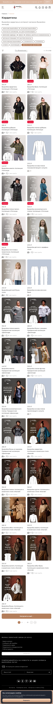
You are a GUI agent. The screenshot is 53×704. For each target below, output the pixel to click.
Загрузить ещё (26, 616)
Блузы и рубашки (9, 38)
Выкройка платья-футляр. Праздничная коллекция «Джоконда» (36, 371)
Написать (26, 653)
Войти (47, 2)
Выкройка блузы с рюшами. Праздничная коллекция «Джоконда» (37, 330)
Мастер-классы (25, 38)
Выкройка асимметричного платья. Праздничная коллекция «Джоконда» (11, 411)
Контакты (12, 687)
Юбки (21, 35)
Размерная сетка (21, 687)
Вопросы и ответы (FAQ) (36, 687)
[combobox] (23, 50)
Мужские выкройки (28, 28)
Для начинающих (28, 31)
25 (27, 622)
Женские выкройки (10, 28)
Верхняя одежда (9, 35)
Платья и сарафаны (10, 31)
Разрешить (26, 700)
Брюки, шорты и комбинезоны (37, 35)
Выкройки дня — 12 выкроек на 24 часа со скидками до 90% (23, 2)
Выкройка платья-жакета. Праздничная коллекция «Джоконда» (11, 330)
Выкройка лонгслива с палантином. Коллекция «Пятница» (10, 252)
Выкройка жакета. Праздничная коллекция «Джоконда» (11, 371)
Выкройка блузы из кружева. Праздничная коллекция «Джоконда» (12, 451)
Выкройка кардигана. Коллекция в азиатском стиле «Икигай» (38, 451)
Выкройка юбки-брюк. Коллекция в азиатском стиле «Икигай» (38, 568)
